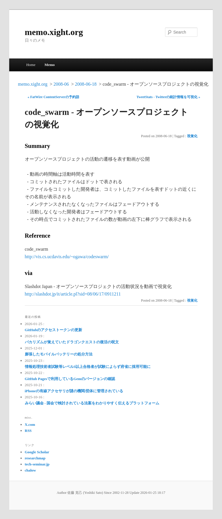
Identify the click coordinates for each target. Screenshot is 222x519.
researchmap (35, 458)
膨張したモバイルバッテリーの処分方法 (58, 354)
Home (31, 65)
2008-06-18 (86, 84)
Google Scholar (37, 452)
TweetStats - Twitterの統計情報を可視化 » (168, 97)
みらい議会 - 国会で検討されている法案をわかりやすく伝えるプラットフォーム (92, 403)
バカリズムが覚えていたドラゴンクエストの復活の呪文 (72, 342)
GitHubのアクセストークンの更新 (53, 330)
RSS (28, 430)
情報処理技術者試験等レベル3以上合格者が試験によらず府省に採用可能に (88, 366)
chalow (30, 470)
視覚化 (192, 136)
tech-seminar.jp (37, 464)
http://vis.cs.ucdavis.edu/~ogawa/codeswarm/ (67, 256)
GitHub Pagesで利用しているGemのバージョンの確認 (70, 379)
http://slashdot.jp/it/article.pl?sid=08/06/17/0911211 (73, 293)
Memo (50, 65)
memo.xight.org (54, 32)
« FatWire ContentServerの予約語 (53, 97)
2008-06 (61, 84)
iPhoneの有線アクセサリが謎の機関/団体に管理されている (74, 391)
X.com (30, 424)
